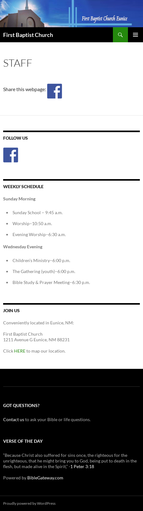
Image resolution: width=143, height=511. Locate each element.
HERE (19, 351)
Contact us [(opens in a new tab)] (13, 419)
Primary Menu (135, 34)
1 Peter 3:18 (82, 466)
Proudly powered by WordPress (29, 503)
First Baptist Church (28, 34)
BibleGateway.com (45, 477)
